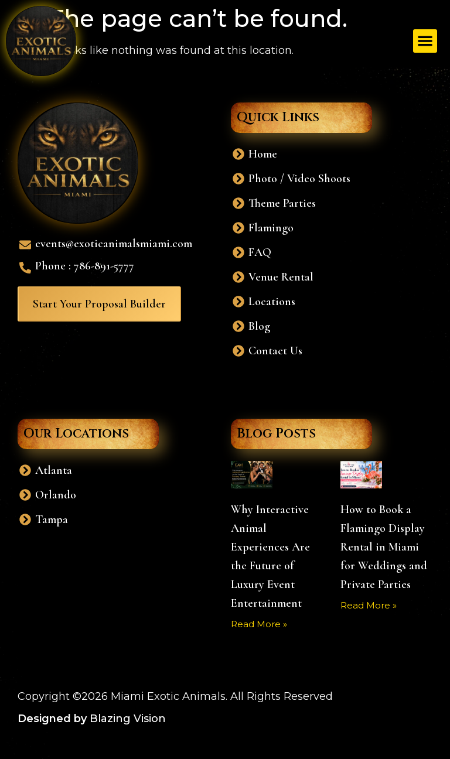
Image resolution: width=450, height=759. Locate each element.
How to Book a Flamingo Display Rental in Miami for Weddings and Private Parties (383, 547)
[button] (425, 41)
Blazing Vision (128, 718)
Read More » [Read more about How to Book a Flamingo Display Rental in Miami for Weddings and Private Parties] (368, 605)
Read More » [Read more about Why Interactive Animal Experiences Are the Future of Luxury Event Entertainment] (259, 624)
